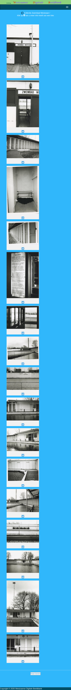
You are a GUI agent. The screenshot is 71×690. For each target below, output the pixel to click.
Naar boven (35, 674)
